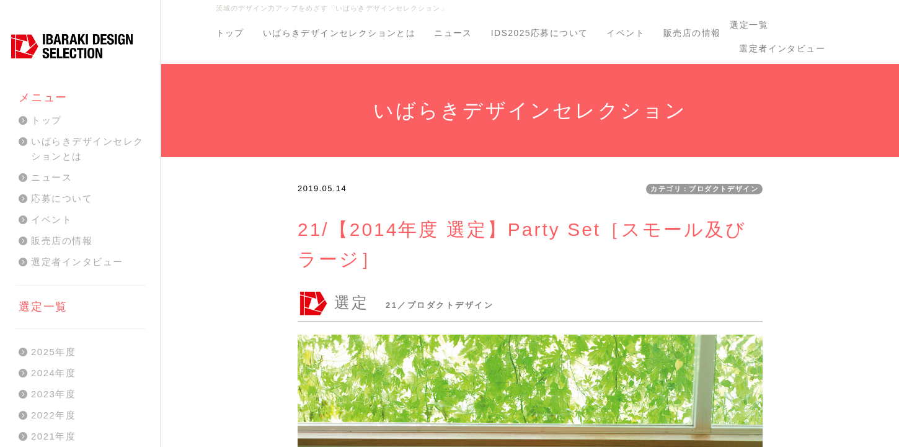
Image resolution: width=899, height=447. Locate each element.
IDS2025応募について (539, 33)
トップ (230, 33)
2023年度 (53, 394)
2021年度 (53, 436)
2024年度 (53, 373)
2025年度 (53, 351)
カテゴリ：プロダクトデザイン (704, 188)
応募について (61, 198)
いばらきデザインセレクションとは (339, 33)
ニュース (453, 33)
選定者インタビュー (782, 48)
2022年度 (53, 415)
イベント (625, 33)
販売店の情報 (691, 33)
